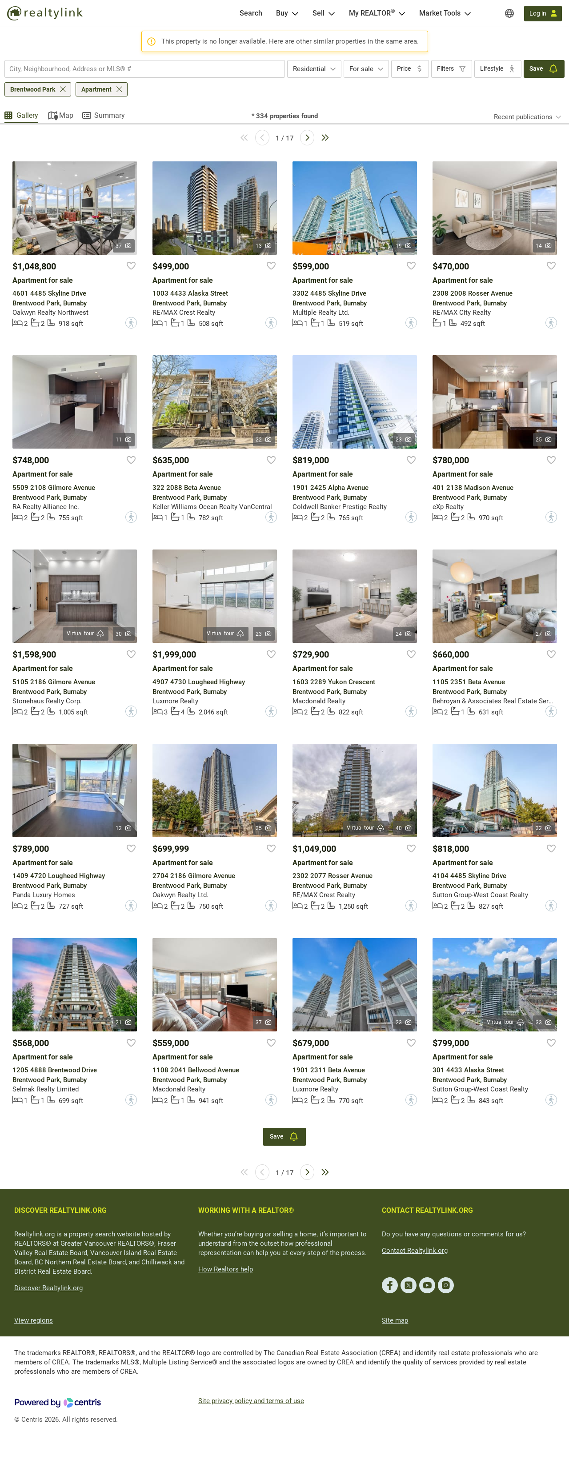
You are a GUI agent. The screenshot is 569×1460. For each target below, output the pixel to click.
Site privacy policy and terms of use (251, 1401)
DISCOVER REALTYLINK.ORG (60, 1210)
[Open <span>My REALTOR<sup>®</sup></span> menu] (401, 13)
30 (124, 634)
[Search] (251, 13)
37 (124, 246)
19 (404, 246)
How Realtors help (225, 1269)
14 (544, 246)
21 (124, 1022)
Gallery (27, 115)
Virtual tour (86, 634)
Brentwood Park (32, 89)
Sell (319, 13)
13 (264, 246)
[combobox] (144, 69)
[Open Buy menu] (295, 13)
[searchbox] (139, 69)
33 (544, 1022)
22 (264, 440)
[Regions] (509, 13)
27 (544, 634)
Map (66, 115)
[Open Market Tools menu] (467, 13)
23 (404, 440)
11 (124, 440)
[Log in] (543, 13)
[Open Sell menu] (331, 13)
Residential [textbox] (309, 69)
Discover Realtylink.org (48, 1288)
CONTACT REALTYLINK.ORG (427, 1210)
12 (124, 828)
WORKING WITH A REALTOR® (246, 1210)
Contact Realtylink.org (415, 1251)
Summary (109, 115)
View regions (33, 1320)
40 (404, 828)
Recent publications (523, 117)
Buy (282, 13)
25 (544, 440)
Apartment (96, 89)
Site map (395, 1320)
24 (404, 634)
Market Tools (440, 13)
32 (544, 828)
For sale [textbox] (361, 69)
